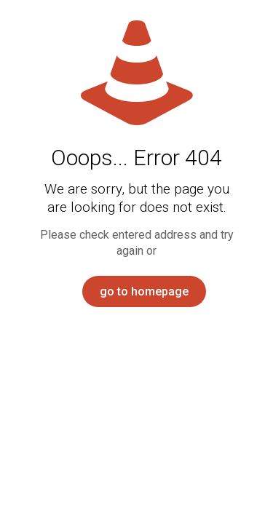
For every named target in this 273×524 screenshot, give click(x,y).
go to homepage (144, 291)
